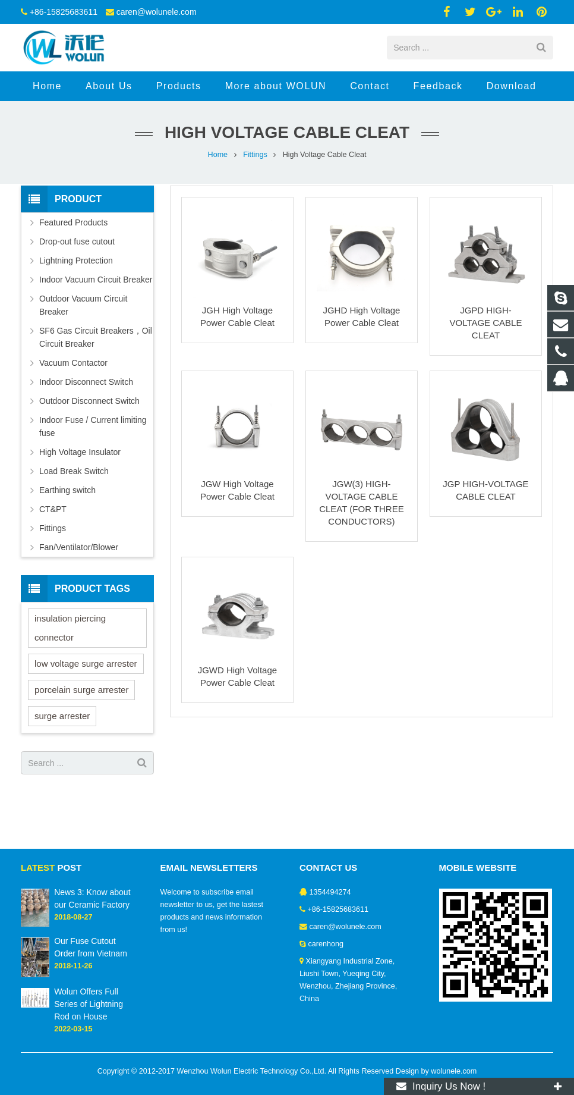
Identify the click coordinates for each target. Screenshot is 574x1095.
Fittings (255, 154)
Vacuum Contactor (73, 363)
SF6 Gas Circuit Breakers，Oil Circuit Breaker (95, 337)
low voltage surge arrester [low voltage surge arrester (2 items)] (85, 663)
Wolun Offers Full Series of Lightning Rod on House (88, 1004)
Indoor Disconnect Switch (86, 382)
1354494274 (330, 892)
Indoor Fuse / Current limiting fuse (93, 426)
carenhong (326, 944)
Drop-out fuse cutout (77, 241)
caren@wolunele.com (156, 12)
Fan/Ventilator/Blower (78, 547)
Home (218, 154)
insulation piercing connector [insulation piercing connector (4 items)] (70, 627)
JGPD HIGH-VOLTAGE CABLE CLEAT (485, 322)
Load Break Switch (74, 471)
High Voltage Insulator (80, 452)
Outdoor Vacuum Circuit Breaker (83, 305)
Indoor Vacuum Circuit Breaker (95, 279)
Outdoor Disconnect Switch (89, 401)
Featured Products (73, 222)
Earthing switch (67, 490)
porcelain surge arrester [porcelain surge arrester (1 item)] (81, 690)
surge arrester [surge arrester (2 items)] (62, 716)
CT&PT (53, 509)
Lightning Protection (76, 260)
